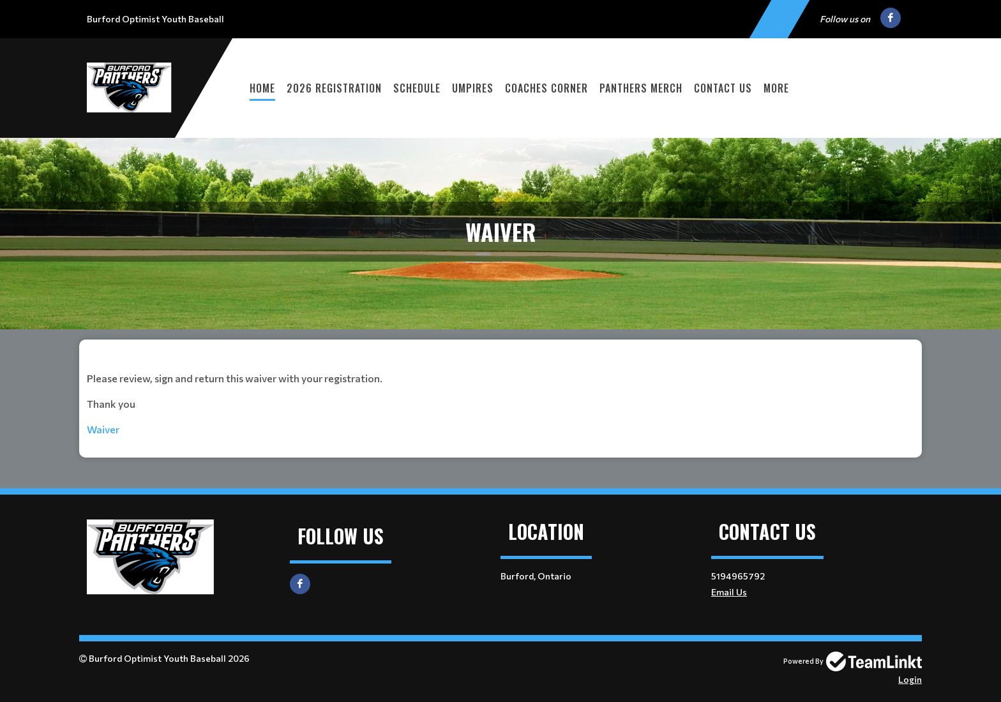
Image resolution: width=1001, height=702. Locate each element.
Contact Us (723, 88)
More (776, 88)
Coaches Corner (546, 88)
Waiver (104, 429)
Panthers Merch (640, 88)
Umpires (472, 88)
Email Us (729, 591)
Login (910, 679)
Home (262, 88)
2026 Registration (334, 88)
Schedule (416, 88)
